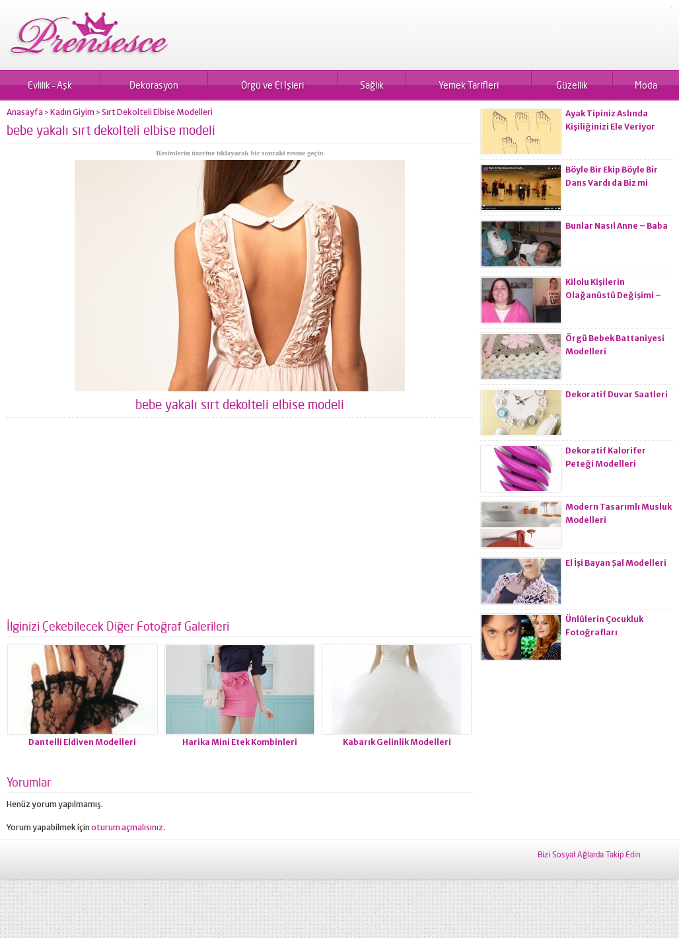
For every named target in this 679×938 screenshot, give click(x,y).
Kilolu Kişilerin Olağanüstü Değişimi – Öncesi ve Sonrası (613, 295)
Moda (646, 85)
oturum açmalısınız (127, 827)
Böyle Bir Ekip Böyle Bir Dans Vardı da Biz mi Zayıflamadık (611, 183)
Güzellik (572, 85)
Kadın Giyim (72, 112)
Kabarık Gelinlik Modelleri (397, 742)
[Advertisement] (240, 523)
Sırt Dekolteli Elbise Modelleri (157, 112)
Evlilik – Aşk (50, 85)
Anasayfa (25, 112)
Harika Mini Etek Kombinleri (239, 742)
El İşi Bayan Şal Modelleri (615, 563)
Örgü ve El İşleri (272, 85)
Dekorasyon (153, 85)
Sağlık (372, 85)
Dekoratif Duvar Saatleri (616, 394)
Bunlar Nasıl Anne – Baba (616, 226)
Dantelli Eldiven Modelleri (82, 742)
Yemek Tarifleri (469, 85)
